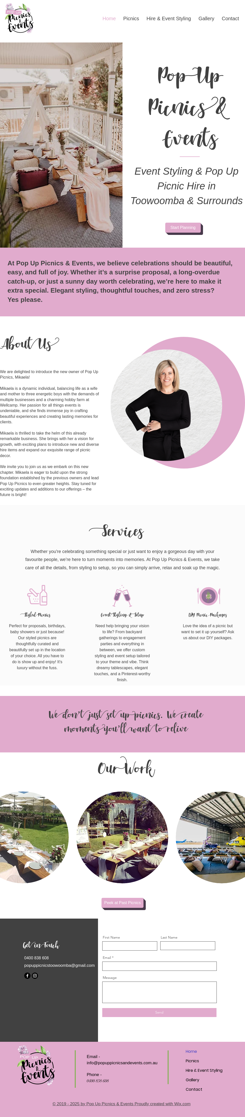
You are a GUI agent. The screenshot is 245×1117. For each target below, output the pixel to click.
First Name (111, 937)
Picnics (192, 1061)
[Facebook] (27, 976)
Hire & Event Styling (204, 1070)
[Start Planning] (183, 228)
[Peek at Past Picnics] (123, 903)
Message (110, 977)
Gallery (192, 1080)
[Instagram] (35, 976)
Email (107, 957)
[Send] (159, 1012)
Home (191, 1051)
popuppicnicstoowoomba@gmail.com (59, 965)
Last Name (169, 937)
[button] (122, 837)
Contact (194, 1089)
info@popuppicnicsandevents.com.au (122, 1063)
